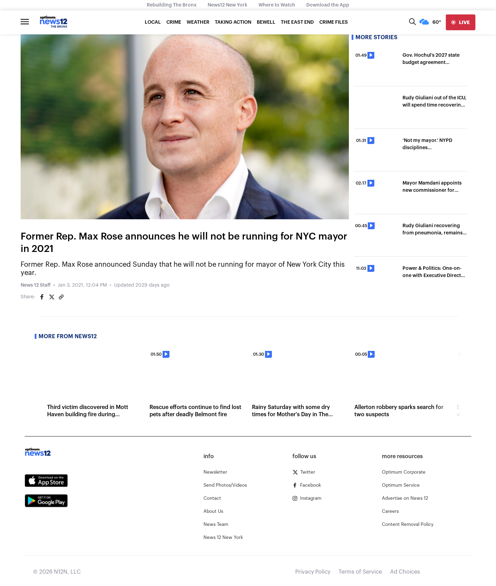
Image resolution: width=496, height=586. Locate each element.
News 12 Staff (36, 285)
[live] (460, 22)
